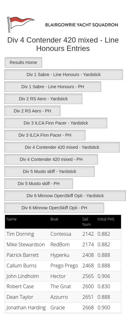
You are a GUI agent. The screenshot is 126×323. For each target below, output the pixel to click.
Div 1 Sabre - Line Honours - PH (53, 86)
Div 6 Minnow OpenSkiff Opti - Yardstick (65, 195)
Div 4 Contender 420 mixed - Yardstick (62, 147)
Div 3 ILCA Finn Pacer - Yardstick (56, 123)
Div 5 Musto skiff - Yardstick (49, 171)
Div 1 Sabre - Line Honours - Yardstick (64, 74)
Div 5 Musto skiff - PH (39, 183)
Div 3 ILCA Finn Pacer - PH (44, 135)
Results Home (23, 62)
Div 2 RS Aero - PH (32, 110)
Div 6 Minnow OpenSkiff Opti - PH (54, 207)
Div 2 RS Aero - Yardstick (43, 98)
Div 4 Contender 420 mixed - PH (51, 159)
